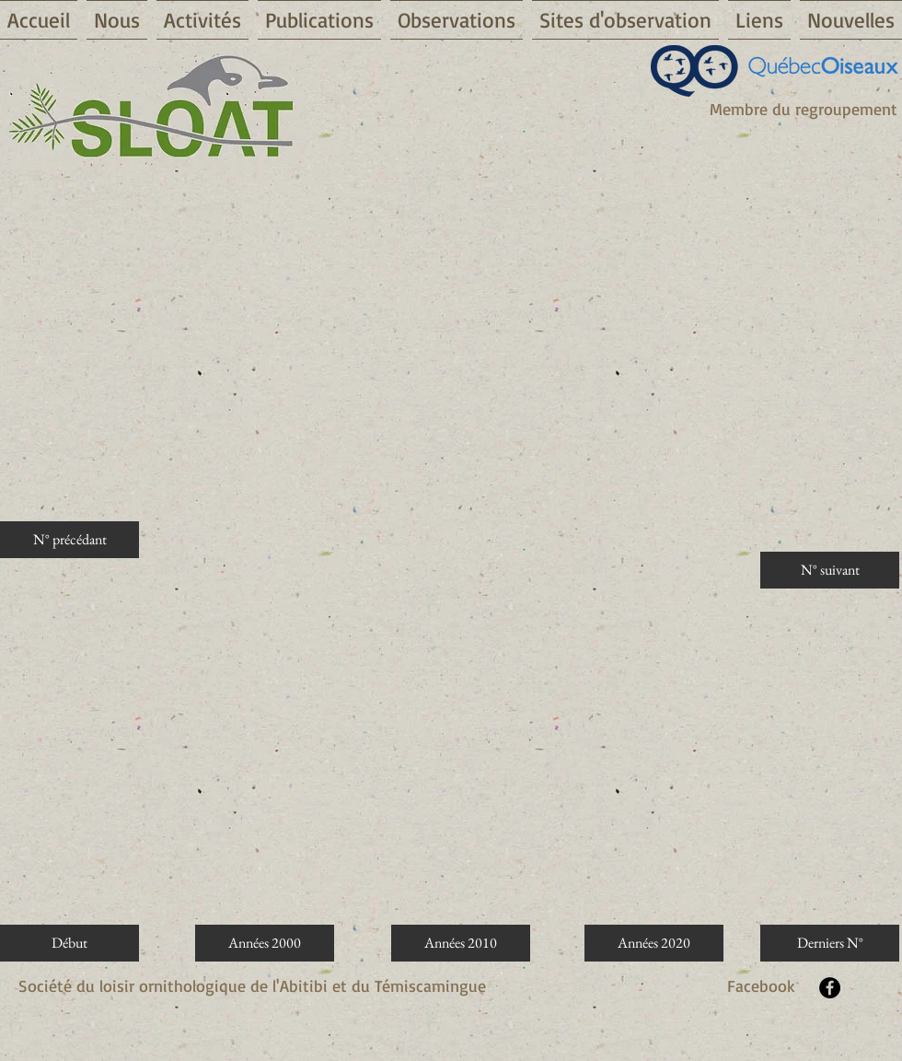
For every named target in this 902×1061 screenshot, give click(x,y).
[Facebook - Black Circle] (829, 987)
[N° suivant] (829, 570)
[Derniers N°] (829, 943)
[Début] (69, 943)
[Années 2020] (653, 943)
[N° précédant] (69, 539)
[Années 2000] (264, 943)
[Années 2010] (460, 943)
